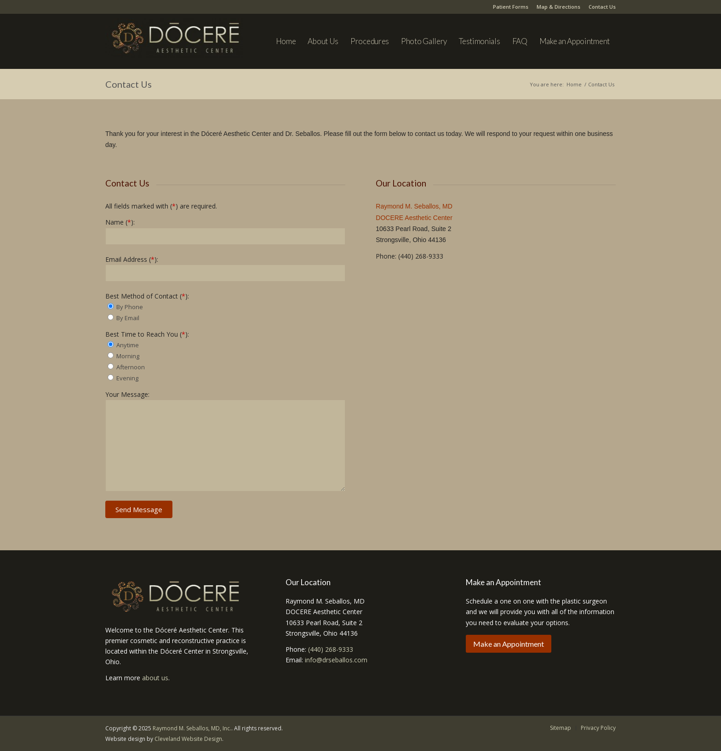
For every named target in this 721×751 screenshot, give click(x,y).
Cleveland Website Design (188, 739)
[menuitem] (286, 41)
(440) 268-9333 (330, 649)
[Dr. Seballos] (174, 45)
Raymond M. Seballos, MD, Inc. (192, 728)
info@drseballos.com (336, 659)
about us (155, 677)
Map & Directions (558, 6)
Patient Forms (510, 6)
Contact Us (602, 6)
